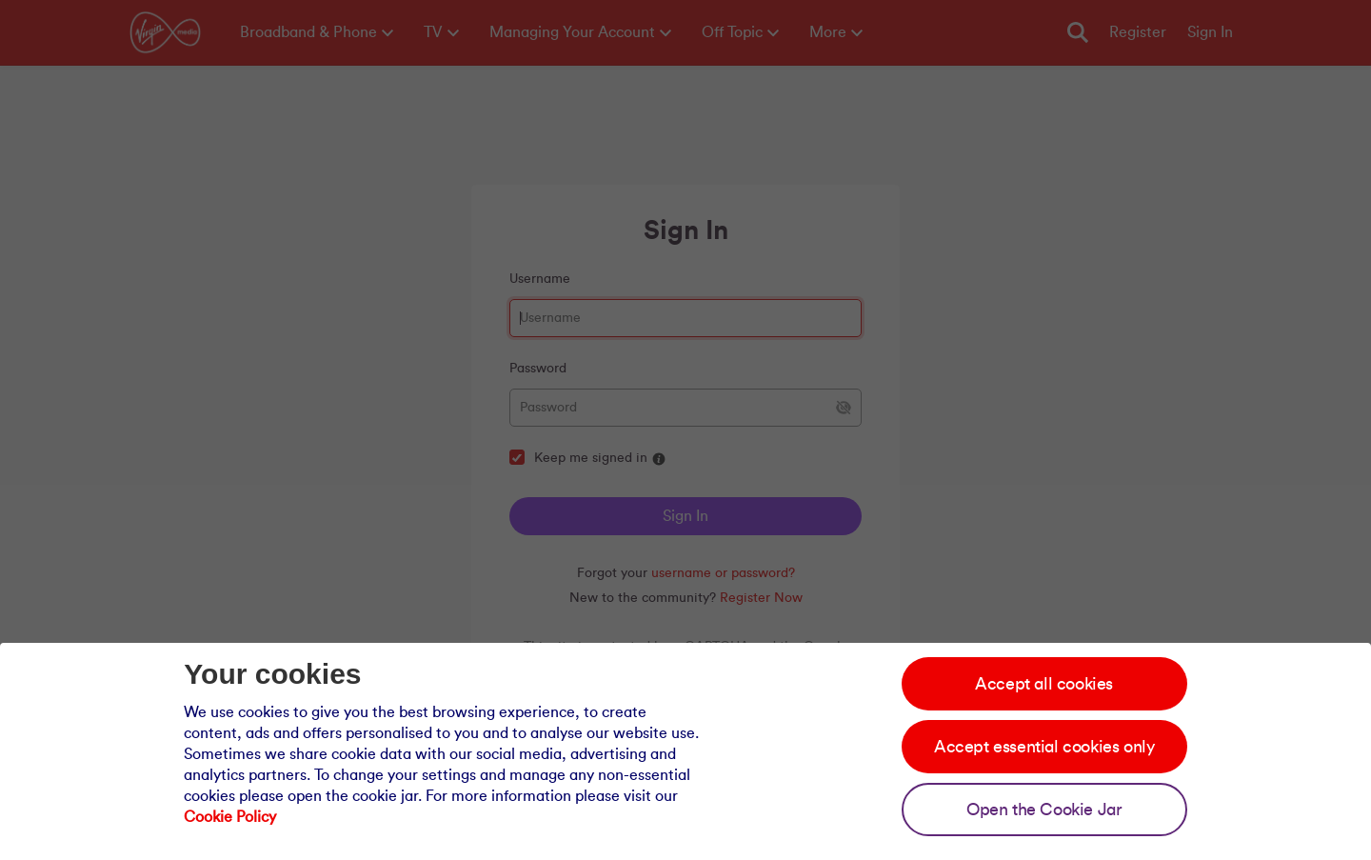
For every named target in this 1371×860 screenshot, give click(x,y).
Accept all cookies (1044, 683)
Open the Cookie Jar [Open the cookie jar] (1044, 809)
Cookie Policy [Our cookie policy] (230, 817)
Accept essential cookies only (1044, 746)
